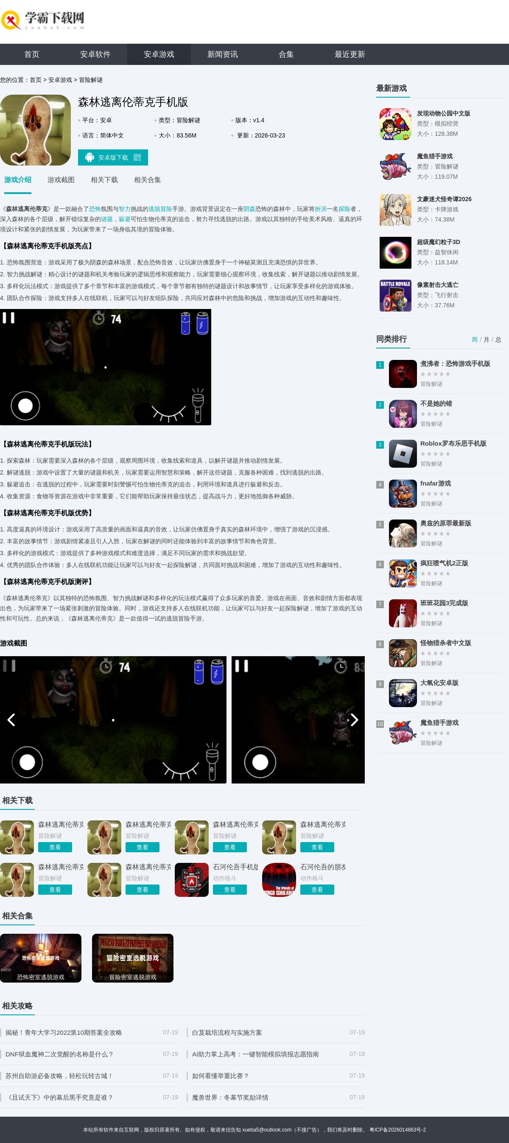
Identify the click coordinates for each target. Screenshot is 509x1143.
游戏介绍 (17, 179)
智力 (125, 208)
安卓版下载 (113, 157)
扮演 (321, 208)
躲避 (125, 219)
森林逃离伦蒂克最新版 (322, 824)
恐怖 (95, 208)
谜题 (107, 219)
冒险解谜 (91, 79)
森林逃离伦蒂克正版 (148, 824)
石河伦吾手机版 (235, 867)
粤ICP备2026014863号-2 (397, 1130)
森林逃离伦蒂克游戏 (235, 824)
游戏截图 (61, 179)
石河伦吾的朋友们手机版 (322, 867)
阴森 (249, 208)
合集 (286, 54)
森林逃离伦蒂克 (60, 867)
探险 (344, 208)
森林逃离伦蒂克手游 (148, 867)
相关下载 (104, 179)
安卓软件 (95, 54)
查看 (55, 847)
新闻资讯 (222, 54)
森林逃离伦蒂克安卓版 (60, 824)
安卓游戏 (159, 54)
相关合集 (147, 179)
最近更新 (350, 54)
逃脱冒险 (160, 208)
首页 (31, 54)
